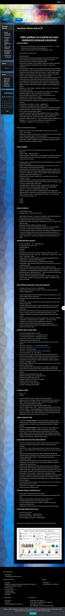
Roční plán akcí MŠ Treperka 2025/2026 (7, 52)
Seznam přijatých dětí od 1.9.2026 (7, 34)
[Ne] (63, 611)
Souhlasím (33, 613)
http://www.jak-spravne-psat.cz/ (42, 347)
